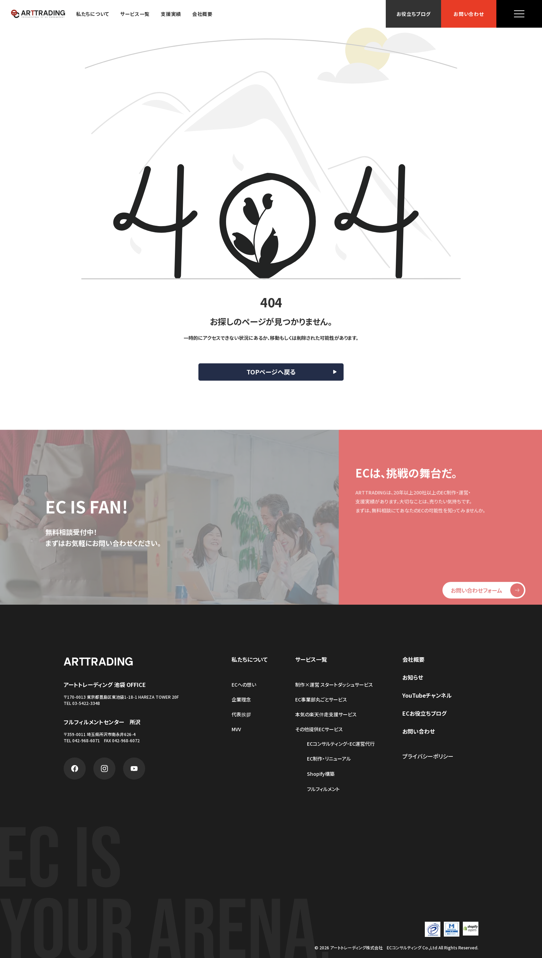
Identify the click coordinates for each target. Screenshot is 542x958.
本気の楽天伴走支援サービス (326, 714)
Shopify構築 (321, 774)
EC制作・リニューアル (329, 759)
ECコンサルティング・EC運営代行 (341, 744)
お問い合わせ (469, 13)
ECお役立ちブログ (424, 713)
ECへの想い (244, 684)
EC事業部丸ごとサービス (321, 699)
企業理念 (241, 699)
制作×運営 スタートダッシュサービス (334, 684)
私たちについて (92, 13)
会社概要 (202, 13)
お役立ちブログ (413, 13)
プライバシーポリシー (428, 756)
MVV (236, 729)
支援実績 (171, 13)
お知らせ (412, 677)
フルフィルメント (323, 789)
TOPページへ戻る (271, 371)
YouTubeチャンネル (427, 695)
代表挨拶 (241, 714)
